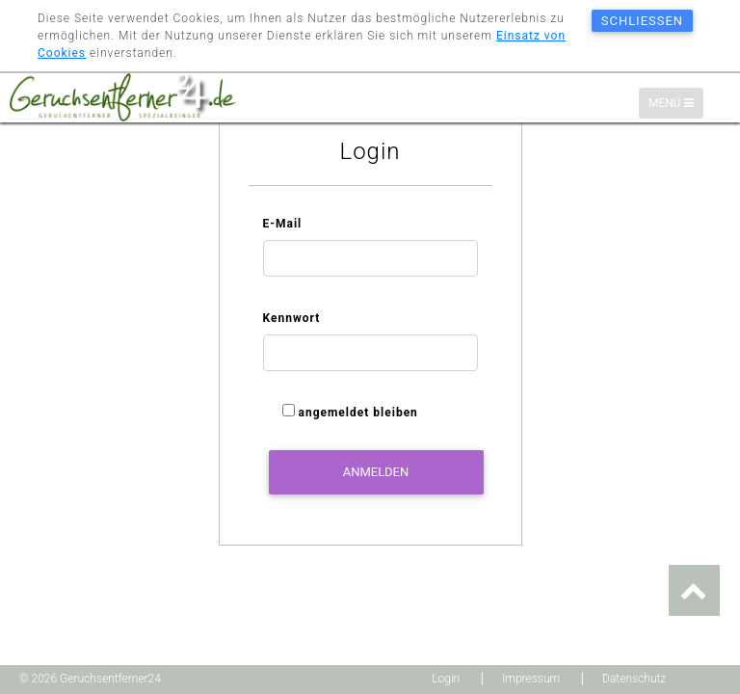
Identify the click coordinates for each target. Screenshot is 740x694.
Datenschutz (634, 678)
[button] (694, 590)
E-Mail (283, 227)
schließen (642, 20)
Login (446, 678)
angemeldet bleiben (357, 416)
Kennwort (292, 322)
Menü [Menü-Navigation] (675, 104)
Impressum (531, 678)
